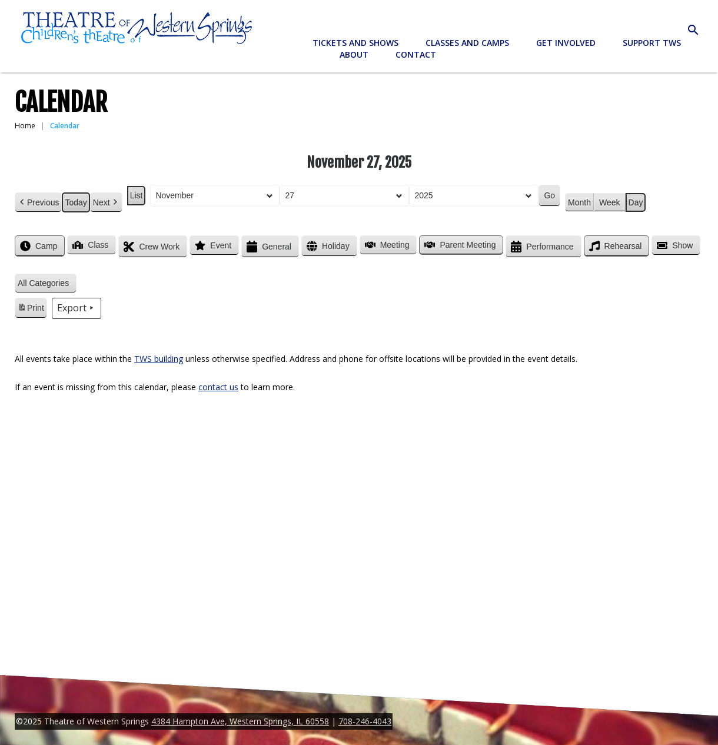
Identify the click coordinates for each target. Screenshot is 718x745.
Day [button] (636, 202)
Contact (415, 54)
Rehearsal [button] (614, 246)
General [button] (267, 246)
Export (76, 308)
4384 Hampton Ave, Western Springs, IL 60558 (240, 721)
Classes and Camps (467, 42)
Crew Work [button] (150, 246)
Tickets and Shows (355, 42)
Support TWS (652, 42)
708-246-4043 (364, 721)
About (354, 54)
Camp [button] (37, 246)
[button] (46, 283)
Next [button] (106, 202)
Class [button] (89, 244)
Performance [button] (540, 246)
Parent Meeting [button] (459, 244)
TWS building (158, 358)
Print (30, 309)
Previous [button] (38, 202)
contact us (218, 387)
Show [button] (673, 245)
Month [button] (579, 202)
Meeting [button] (386, 244)
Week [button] (609, 202)
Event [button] (211, 245)
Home (25, 126)
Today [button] (76, 202)
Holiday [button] (327, 246)
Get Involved (566, 42)
